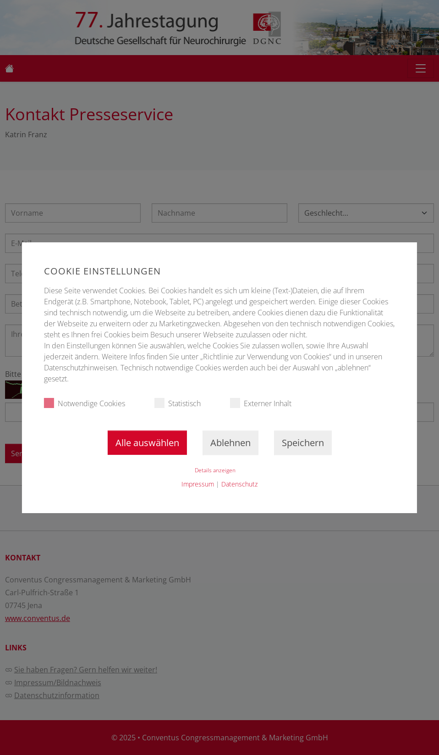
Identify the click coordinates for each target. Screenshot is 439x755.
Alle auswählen (147, 442)
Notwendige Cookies (84, 403)
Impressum (197, 484)
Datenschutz (239, 484)
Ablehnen (230, 442)
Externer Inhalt (260, 403)
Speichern (303, 442)
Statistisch (177, 403)
